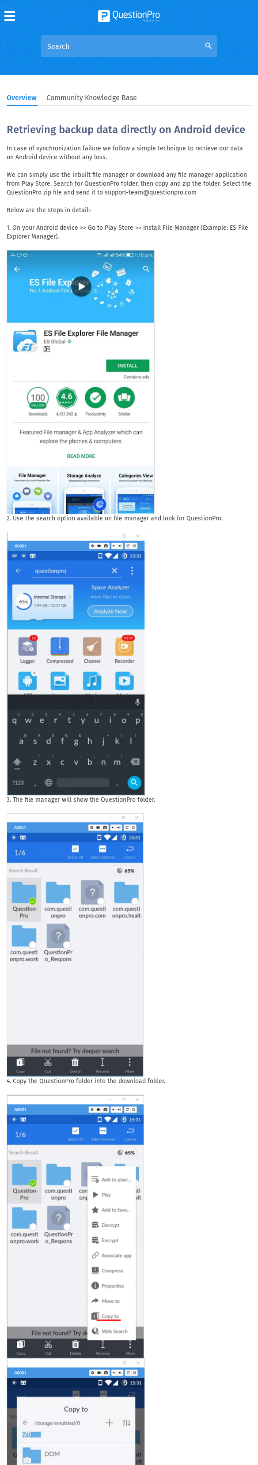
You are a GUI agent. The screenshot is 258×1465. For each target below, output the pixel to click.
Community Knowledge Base (91, 97)
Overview (22, 97)
